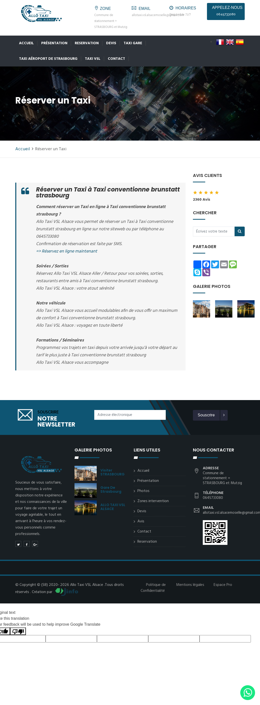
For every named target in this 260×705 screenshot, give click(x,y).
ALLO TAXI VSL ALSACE (112, 506)
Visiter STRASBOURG (112, 472)
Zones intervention (153, 501)
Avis (140, 521)
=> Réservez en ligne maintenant (66, 251)
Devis (111, 43)
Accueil (26, 43)
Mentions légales (190, 585)
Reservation (87, 43)
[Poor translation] (18, 631)
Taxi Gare (133, 43)
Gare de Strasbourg (110, 489)
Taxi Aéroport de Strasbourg (48, 59)
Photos (143, 491)
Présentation (54, 43)
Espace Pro (223, 585)
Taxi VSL (92, 59)
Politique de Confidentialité (153, 588)
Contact (116, 59)
